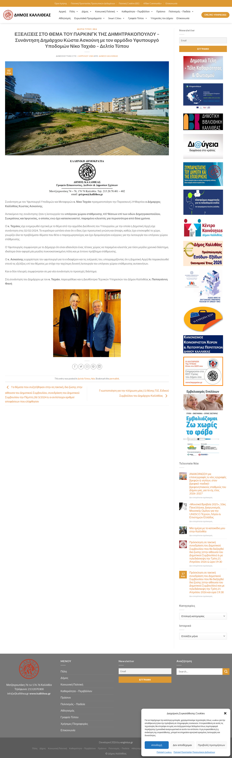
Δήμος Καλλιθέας (108, 56)
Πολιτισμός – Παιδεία (181, 11)
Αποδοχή (156, 744)
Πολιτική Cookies (164, 752)
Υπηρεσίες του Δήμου (162, 18)
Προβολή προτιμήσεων (211, 744)
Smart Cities (116, 18)
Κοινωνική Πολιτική (106, 11)
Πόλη (73, 11)
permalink (114, 378)
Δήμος (87, 11)
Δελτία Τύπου (84, 29)
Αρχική (62, 11)
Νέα (95, 29)
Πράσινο (160, 11)
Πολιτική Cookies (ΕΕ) (129, 3)
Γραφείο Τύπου (137, 18)
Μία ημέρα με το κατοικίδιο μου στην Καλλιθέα (207, 529)
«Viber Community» (152, 3)
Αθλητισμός (65, 18)
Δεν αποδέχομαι (182, 744)
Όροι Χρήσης (61, 3)
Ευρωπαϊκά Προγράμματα (89, 18)
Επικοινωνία (171, 3)
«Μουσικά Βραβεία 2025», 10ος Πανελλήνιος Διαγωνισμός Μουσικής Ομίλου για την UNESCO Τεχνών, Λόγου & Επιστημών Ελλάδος (207, 511)
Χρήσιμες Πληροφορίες (74, 723)
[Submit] (226, 671)
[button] (225, 713)
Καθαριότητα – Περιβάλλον (137, 11)
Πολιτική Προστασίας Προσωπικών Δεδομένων (194, 752)
